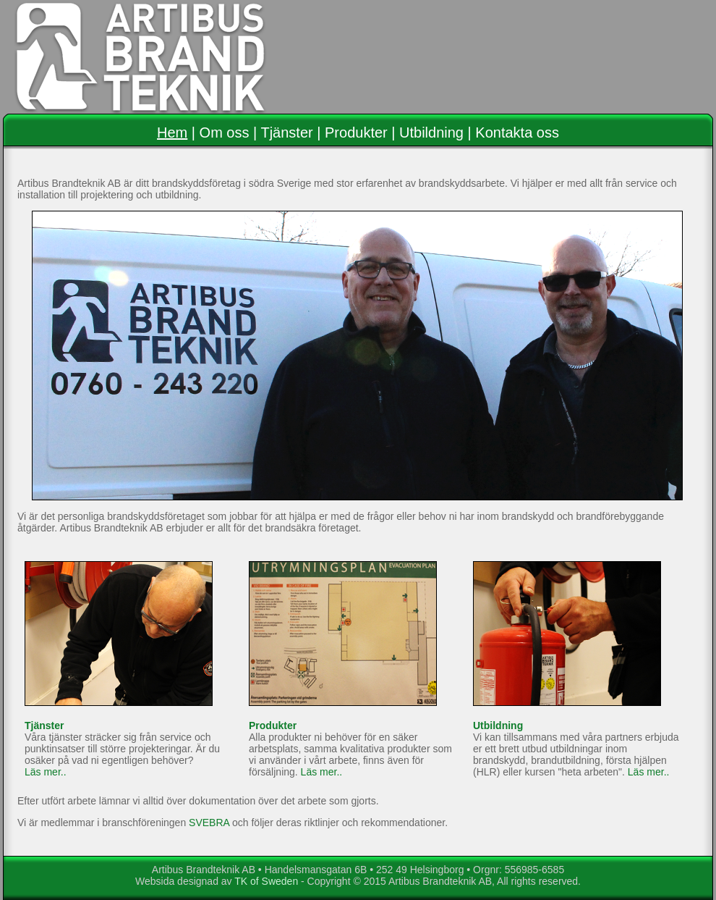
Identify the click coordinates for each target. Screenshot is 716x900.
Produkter (356, 132)
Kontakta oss (517, 132)
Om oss (225, 132)
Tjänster (286, 132)
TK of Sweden (266, 881)
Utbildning (431, 132)
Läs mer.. (46, 772)
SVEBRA (209, 822)
